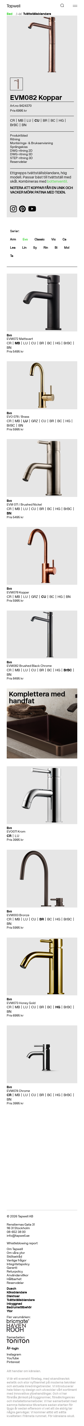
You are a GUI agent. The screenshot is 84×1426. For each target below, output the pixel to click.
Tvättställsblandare (37, 14)
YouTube (13, 1358)
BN (24, 125)
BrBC (14, 125)
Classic (39, 239)
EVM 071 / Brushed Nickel (24, 504)
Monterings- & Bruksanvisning (31, 143)
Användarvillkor (17, 1275)
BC (53, 120)
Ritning (15, 139)
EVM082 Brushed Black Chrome (29, 666)
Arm (13, 239)
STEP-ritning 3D (21, 158)
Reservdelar (18, 162)
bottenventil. (58, 181)
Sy (35, 248)
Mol (66, 248)
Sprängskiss (19, 147)
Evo (25, 239)
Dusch (11, 1289)
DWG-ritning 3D (21, 154)
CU (36, 120)
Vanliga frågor (16, 1260)
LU (29, 120)
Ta (11, 256)
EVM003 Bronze (18, 915)
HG (61, 120)
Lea (12, 248)
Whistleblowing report (22, 1243)
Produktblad (19, 135)
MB (20, 120)
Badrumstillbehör (19, 1307)
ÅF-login (13, 1348)
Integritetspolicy (18, 1264)
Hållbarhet (14, 1279)
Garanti (12, 1268)
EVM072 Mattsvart (20, 339)
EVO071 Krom (16, 831)
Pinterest (13, 1362)
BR (45, 120)
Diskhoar (13, 1296)
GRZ (34, 421)
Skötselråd (14, 1257)
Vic (53, 239)
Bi (56, 248)
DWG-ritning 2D (21, 151)
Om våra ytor (16, 1253)
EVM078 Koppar (18, 592)
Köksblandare (17, 1292)
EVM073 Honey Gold (21, 1003)
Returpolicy (15, 1271)
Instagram (14, 1354)
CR (12, 120)
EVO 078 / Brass (18, 417)
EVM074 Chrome (18, 1091)
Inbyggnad (14, 1304)
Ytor (10, 1311)
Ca (64, 239)
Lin (24, 248)
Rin (45, 248)
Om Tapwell (15, 1249)
